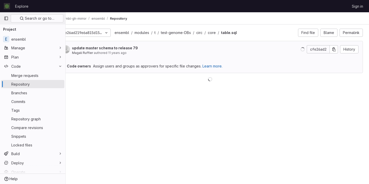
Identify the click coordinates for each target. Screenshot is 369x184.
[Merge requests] (32, 75)
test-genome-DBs (190, 32)
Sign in (357, 6)
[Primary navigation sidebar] (6, 18)
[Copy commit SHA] (334, 49)
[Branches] (32, 93)
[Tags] (32, 110)
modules (156, 32)
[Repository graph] (32, 119)
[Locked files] (32, 145)
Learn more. (227, 66)
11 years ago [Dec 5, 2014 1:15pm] (131, 53)
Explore (21, 6)
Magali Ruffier (96, 53)
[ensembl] (32, 39)
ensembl (136, 32)
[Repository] (32, 84)
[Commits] (32, 101)
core (226, 32)
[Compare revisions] (32, 127)
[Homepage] (7, 6)
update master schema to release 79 (119, 48)
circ (214, 32)
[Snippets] (32, 136)
